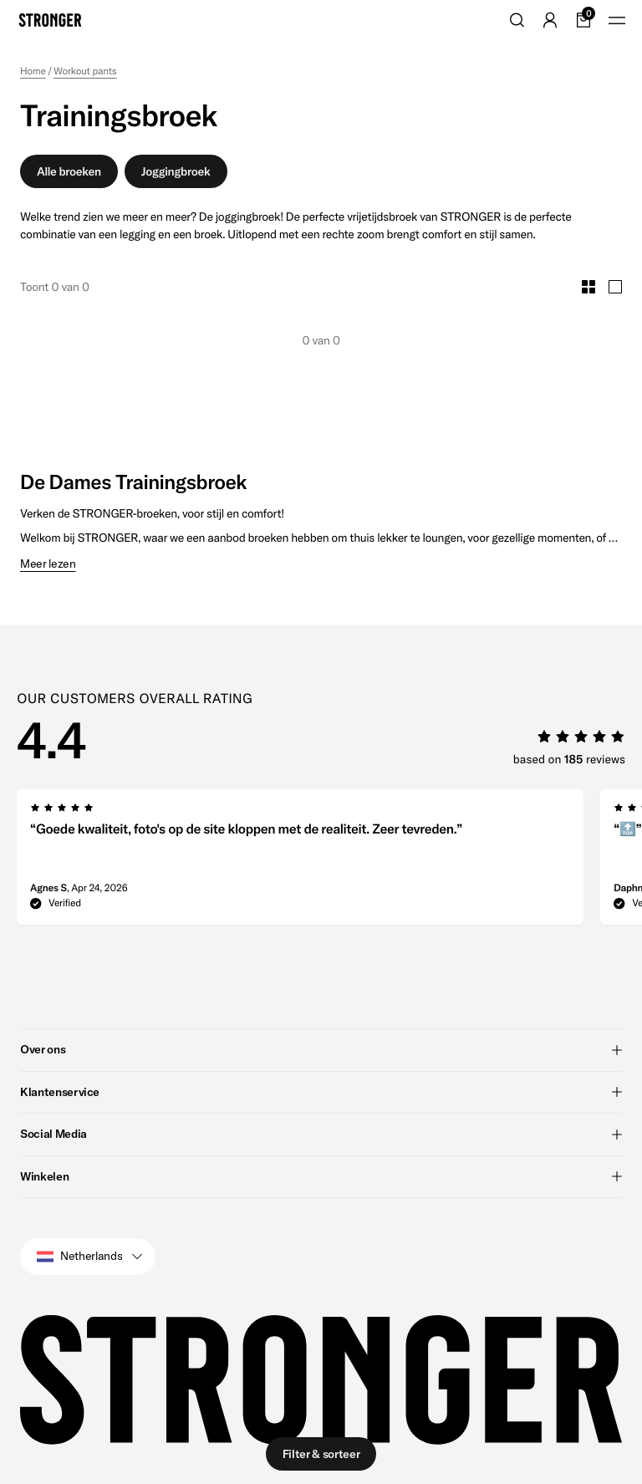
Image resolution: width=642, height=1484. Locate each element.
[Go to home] (50, 20)
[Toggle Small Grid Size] (588, 286)
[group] (300, 862)
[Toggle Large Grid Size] (615, 286)
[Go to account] (550, 20)
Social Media (321, 1133)
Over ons (321, 1049)
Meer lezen (48, 564)
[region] (329, 862)
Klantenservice (321, 1091)
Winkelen (321, 1175)
